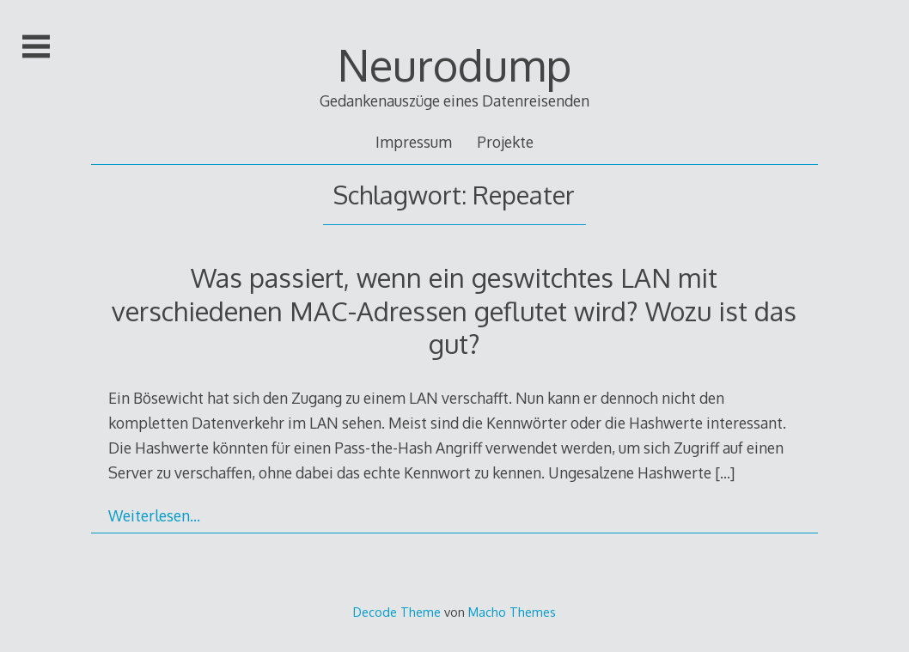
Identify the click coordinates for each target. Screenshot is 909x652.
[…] (725, 472)
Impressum (413, 141)
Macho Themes (512, 611)
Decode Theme (397, 611)
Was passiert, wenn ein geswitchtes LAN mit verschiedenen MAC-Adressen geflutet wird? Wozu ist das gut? (454, 310)
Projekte (505, 141)
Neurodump (454, 64)
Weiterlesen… (154, 515)
